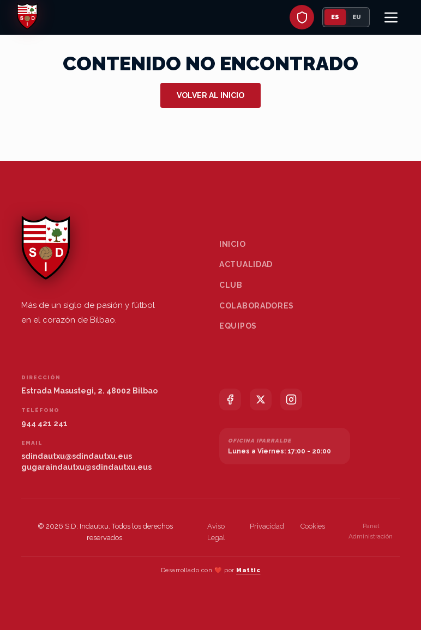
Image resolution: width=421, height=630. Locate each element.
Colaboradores (256, 305)
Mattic (248, 570)
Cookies (312, 526)
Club (231, 285)
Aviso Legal (216, 532)
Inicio (232, 244)
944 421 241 (44, 423)
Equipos (238, 326)
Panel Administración (370, 531)
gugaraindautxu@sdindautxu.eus (86, 467)
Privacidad (267, 526)
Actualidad (246, 264)
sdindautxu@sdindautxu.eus (76, 456)
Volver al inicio (210, 95)
